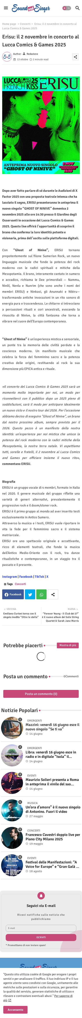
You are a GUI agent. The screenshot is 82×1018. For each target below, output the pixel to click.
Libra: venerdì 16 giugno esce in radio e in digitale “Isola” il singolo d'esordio (51, 754)
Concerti (25, 24)
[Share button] (53, 594)
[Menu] (6, 8)
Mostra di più (67, 645)
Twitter (30, 594)
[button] (66, 8)
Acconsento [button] (15, 1010)
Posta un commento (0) (41, 694)
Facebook (15, 594)
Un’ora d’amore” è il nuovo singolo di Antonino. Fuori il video (53, 809)
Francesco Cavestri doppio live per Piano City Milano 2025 (53, 837)
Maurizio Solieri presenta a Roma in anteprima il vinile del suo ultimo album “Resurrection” (52, 782)
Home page (9, 24)
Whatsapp (41, 594)
